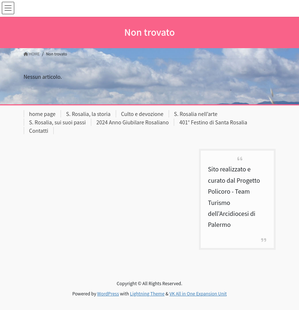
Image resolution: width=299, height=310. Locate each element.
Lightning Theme (147, 293)
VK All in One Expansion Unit (198, 293)
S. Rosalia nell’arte (196, 113)
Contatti (39, 130)
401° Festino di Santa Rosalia (213, 122)
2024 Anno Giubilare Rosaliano (132, 122)
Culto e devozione (142, 113)
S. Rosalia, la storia (88, 113)
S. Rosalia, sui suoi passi (57, 122)
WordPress (108, 293)
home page (42, 113)
